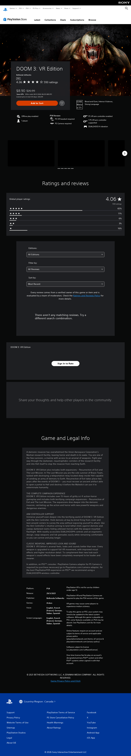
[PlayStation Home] (5, 8)
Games (12, 8)
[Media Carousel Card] (31, 150)
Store (66, 8)
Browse (92, 17)
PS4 (27, 8)
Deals (63, 17)
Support (75, 8)
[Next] (124, 150)
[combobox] (65, 251)
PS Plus (36, 8)
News (58, 8)
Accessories (47, 8)
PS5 (20, 8)
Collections (50, 17)
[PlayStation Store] (15, 16)
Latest (37, 17)
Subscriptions (77, 17)
